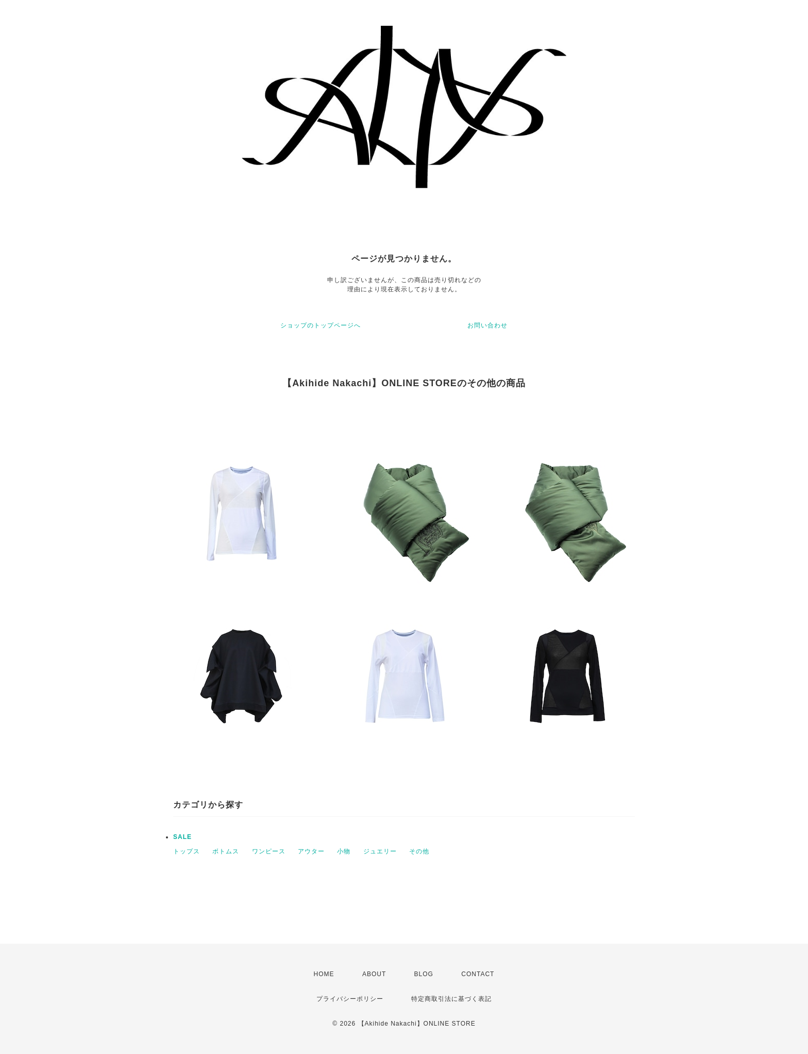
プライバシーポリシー (349, 998)
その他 (419, 851)
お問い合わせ (487, 325)
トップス (186, 851)
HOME (324, 974)
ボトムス (225, 851)
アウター (311, 851)
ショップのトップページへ (320, 325)
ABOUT (374, 974)
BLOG (423, 974)
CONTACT (477, 974)
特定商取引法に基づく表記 (451, 998)
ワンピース (268, 851)
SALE (182, 837)
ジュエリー (380, 851)
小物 (343, 851)
